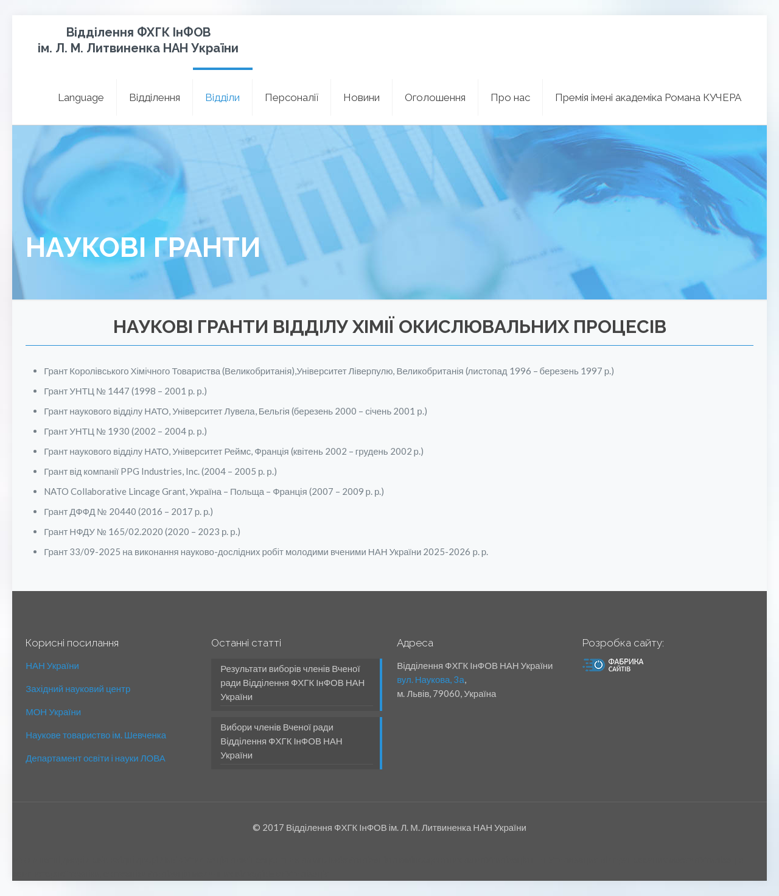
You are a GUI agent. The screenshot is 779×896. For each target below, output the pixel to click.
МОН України (53, 711)
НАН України (52, 665)
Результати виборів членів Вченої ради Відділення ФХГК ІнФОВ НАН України (292, 682)
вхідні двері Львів (146, 859)
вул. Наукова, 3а (430, 679)
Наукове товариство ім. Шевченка (96, 734)
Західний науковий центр (78, 688)
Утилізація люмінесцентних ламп (416, 859)
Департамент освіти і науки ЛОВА (95, 757)
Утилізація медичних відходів (207, 873)
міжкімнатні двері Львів (60, 859)
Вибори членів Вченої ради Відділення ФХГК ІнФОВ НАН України (281, 740)
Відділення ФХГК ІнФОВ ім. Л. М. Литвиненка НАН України (138, 40)
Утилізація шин (516, 859)
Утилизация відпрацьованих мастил (623, 859)
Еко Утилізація (298, 873)
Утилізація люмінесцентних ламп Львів (265, 859)
